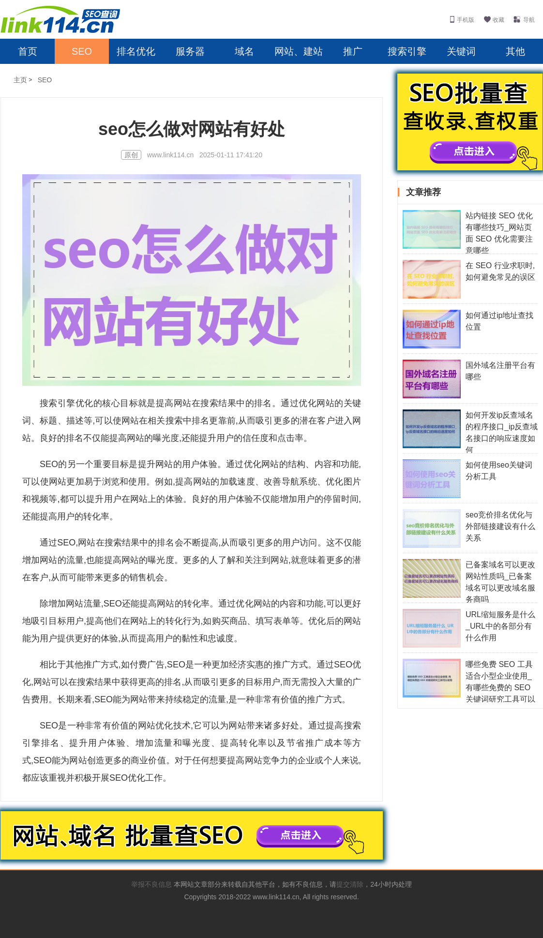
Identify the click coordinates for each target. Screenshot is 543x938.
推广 (352, 51)
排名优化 (136, 51)
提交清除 (349, 884)
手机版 (465, 19)
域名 (244, 51)
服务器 (190, 51)
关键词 (461, 51)
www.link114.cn (171, 155)
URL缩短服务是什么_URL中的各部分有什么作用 (500, 626)
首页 (27, 51)
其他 (515, 51)
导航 (529, 19)
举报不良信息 (152, 884)
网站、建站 (298, 51)
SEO (82, 51)
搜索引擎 (407, 51)
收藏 (498, 19)
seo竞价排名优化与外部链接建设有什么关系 (500, 526)
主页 (20, 80)
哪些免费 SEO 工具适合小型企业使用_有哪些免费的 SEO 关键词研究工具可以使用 (469, 687)
